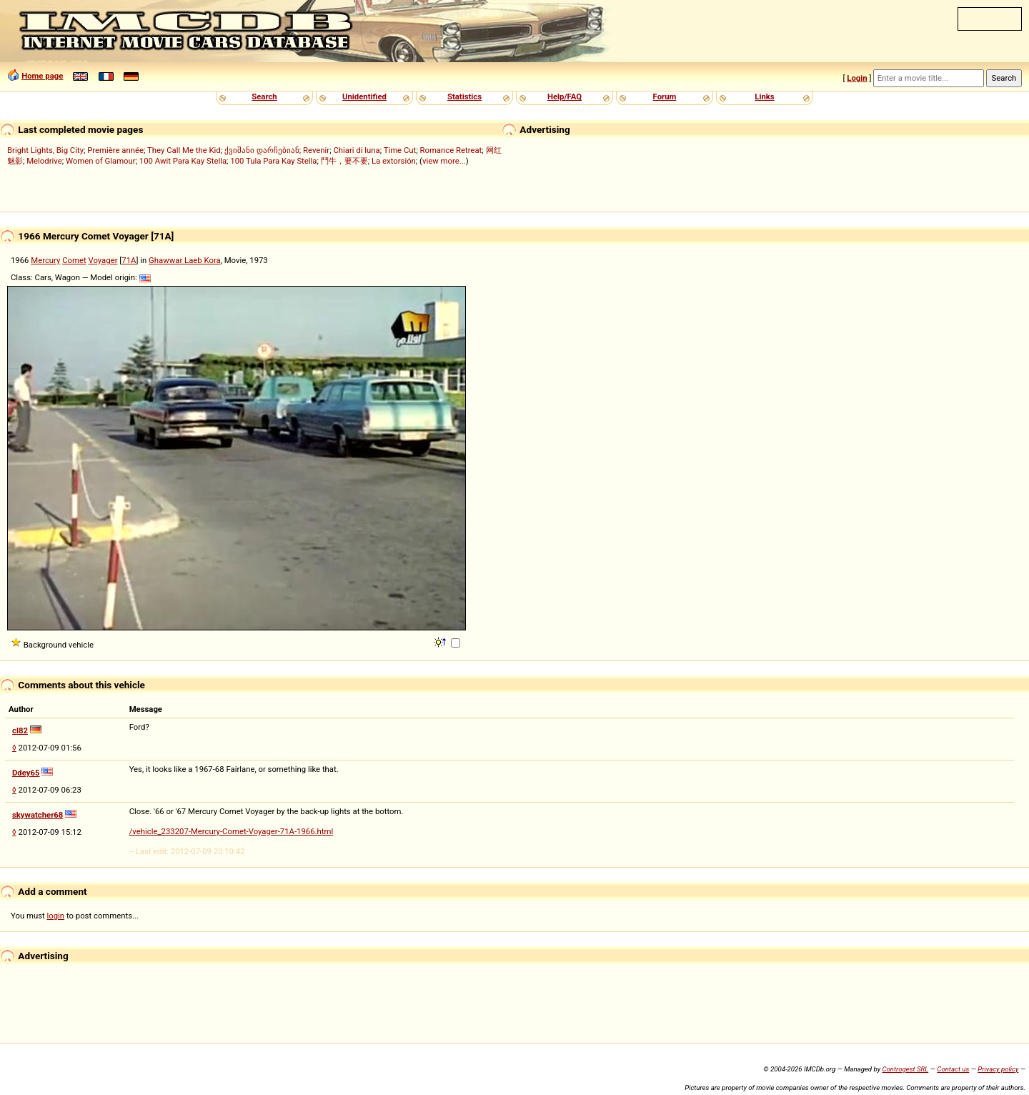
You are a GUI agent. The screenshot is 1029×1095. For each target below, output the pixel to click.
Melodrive (44, 161)
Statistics (464, 96)
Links (764, 96)
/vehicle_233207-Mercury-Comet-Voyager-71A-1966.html (231, 831)
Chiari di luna (356, 150)
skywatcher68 (37, 815)
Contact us (953, 1069)
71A (128, 260)
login (56, 916)
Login (857, 78)
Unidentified (364, 96)
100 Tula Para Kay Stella (273, 161)
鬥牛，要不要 (344, 161)
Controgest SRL (905, 1069)
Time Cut (400, 150)
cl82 (20, 730)
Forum (665, 96)
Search (264, 96)
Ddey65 (26, 773)
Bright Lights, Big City (45, 150)
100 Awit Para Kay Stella (183, 161)
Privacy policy (998, 1069)
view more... (444, 161)
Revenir (316, 150)
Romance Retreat (450, 150)
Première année (115, 150)
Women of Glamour (101, 161)
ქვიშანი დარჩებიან (261, 150)
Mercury (45, 260)
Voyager (103, 260)
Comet (74, 260)
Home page (42, 76)
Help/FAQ (564, 96)
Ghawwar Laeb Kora (185, 260)
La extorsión (394, 161)
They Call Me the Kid (184, 150)
